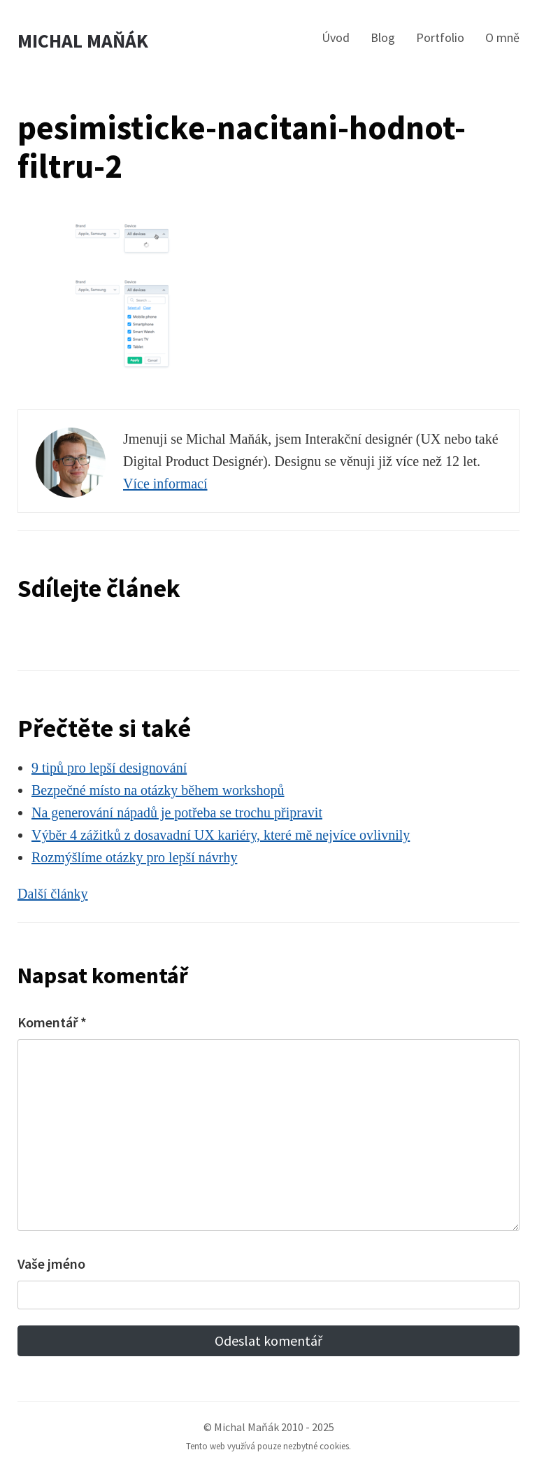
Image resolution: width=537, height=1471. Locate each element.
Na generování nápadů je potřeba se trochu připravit (176, 812)
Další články (52, 893)
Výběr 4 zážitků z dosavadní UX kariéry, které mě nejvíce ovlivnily (220, 835)
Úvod (336, 37)
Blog (383, 37)
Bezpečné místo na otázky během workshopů (158, 790)
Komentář (52, 1022)
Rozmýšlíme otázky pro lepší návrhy (134, 857)
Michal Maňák (82, 41)
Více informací (165, 483)
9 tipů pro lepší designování (109, 767)
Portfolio (440, 37)
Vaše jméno (51, 1263)
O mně (502, 37)
